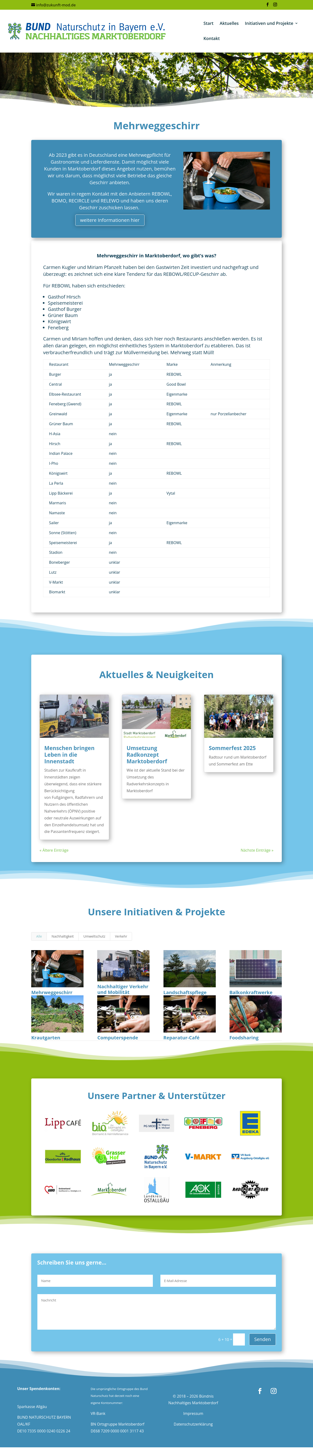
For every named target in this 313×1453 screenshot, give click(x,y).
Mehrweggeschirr (51, 992)
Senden (262, 1339)
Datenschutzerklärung (193, 1424)
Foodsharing (244, 1037)
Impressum (193, 1413)
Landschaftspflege (185, 992)
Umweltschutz (94, 936)
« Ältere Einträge (54, 850)
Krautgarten (45, 1037)
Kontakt (211, 39)
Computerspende (117, 1037)
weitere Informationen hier (110, 220)
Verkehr (121, 936)
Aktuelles (229, 24)
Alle (39, 936)
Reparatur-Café (181, 1037)
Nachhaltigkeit (63, 936)
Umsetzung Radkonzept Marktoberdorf (147, 754)
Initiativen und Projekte (269, 24)
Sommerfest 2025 (232, 748)
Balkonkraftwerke (251, 992)
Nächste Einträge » (257, 850)
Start (208, 24)
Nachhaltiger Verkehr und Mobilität (122, 989)
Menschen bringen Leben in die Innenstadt (69, 754)
